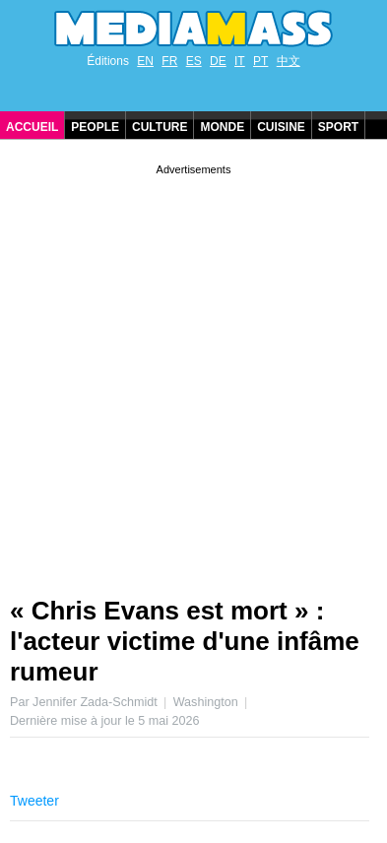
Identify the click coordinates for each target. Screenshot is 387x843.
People (95, 127)
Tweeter (34, 801)
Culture (159, 127)
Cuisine (281, 127)
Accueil (32, 127)
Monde (222, 127)
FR (169, 61)
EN (145, 61)
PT (260, 61)
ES (194, 61)
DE (218, 61)
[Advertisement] (193, 372)
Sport (338, 127)
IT (239, 61)
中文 (288, 61)
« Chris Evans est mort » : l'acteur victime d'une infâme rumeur (184, 641)
